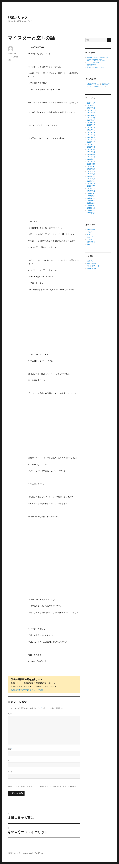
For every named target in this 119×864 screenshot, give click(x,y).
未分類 (89, 239)
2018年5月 (91, 206)
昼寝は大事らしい (93, 84)
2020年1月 (91, 191)
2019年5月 (90, 193)
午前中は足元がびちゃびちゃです (98, 57)
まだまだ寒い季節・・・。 (96, 62)
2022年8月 (91, 145)
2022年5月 (91, 152)
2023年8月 (91, 120)
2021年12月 (91, 164)
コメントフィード (93, 266)
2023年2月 (91, 135)
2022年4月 (91, 154)
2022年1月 (91, 162)
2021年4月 (91, 184)
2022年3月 (91, 157)
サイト (10, 772)
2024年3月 (91, 103)
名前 (10, 749)
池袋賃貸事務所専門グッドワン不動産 (27, 689)
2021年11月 (91, 167)
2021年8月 (91, 174)
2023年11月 (91, 113)
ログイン (90, 261)
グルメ (89, 232)
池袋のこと (91, 242)
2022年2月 (91, 159)
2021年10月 (91, 169)
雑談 (9, 60)
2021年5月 (91, 181)
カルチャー (91, 230)
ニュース (90, 237)
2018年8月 (91, 203)
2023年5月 (91, 127)
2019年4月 (91, 196)
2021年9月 (91, 171)
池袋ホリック (18, 17)
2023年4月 (91, 130)
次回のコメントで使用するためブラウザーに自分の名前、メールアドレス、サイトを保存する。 (43, 786)
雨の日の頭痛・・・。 (94, 65)
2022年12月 (91, 140)
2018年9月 (91, 201)
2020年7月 (91, 186)
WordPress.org (93, 268)
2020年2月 (91, 188)
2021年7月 (91, 176)
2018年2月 (91, 213)
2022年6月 (91, 149)
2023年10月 (91, 115)
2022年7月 (91, 147)
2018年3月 (91, 210)
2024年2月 (91, 106)
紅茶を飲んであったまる (95, 67)
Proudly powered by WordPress (31, 853)
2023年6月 (91, 125)
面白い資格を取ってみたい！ (97, 60)
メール (11, 760)
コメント (11, 714)
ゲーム (89, 234)
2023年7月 (91, 123)
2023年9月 (91, 118)
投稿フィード (91, 263)
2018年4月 (91, 208)
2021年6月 (91, 179)
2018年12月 (91, 198)
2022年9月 (91, 142)
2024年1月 (91, 108)
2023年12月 (91, 110)
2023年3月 (91, 132)
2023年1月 (91, 137)
